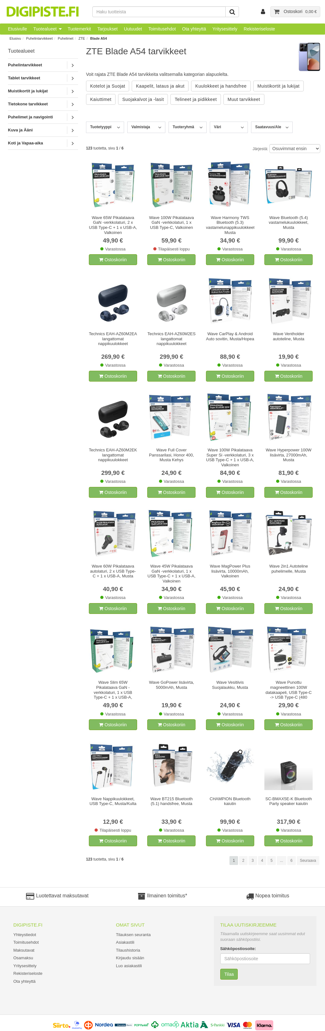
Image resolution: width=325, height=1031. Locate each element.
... (281, 860)
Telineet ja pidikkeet (196, 99)
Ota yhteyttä (194, 28)
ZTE (81, 38)
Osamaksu (23, 957)
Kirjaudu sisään (130, 957)
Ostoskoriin (113, 259)
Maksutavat (23, 950)
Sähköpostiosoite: (238, 948)
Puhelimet (65, 38)
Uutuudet (133, 28)
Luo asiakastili (129, 965)
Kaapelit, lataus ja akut (160, 86)
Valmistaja (140, 127)
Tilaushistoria (128, 950)
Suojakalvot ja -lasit (143, 99)
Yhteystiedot (24, 934)
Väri (217, 127)
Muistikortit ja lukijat (28, 91)
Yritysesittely (224, 28)
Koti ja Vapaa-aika (25, 143)
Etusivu (15, 38)
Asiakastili (125, 942)
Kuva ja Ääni (20, 130)
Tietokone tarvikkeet (28, 104)
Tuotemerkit (79, 28)
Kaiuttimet (100, 99)
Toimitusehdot (162, 28)
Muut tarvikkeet (244, 99)
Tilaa (229, 974)
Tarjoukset (107, 28)
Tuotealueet (44, 28)
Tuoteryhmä (183, 127)
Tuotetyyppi (100, 127)
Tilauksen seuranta (133, 934)
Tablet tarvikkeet (24, 78)
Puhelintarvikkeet (39, 38)
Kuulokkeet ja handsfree (221, 86)
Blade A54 (98, 38)
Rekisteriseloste (259, 28)
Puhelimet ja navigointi (30, 117)
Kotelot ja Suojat (107, 86)
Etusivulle (17, 28)
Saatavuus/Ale (268, 127)
